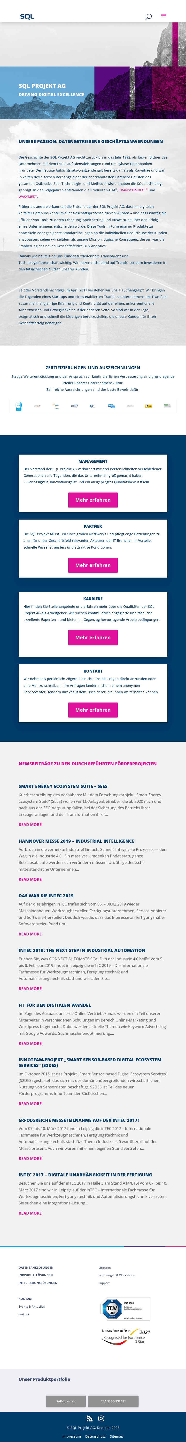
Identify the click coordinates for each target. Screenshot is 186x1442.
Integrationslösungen (38, 1283)
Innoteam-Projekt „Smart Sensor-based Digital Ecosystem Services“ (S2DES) (90, 1062)
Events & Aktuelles (32, 1306)
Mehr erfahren (93, 500)
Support (104, 1283)
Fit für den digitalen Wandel (55, 1005)
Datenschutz (95, 1436)
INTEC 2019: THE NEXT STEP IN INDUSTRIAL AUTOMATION (82, 950)
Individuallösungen (36, 1275)
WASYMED (28, 196)
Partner (24, 1314)
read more (30, 824)
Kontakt (26, 1299)
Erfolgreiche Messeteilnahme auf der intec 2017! (79, 1120)
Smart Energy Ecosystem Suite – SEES (63, 786)
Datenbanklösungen (36, 1268)
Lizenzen (105, 1268)
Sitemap (116, 1436)
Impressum (71, 1436)
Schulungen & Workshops (117, 1275)
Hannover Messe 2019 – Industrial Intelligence (76, 841)
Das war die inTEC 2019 (46, 896)
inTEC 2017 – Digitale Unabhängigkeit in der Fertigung (85, 1175)
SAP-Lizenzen (65, 1401)
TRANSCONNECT (133, 190)
